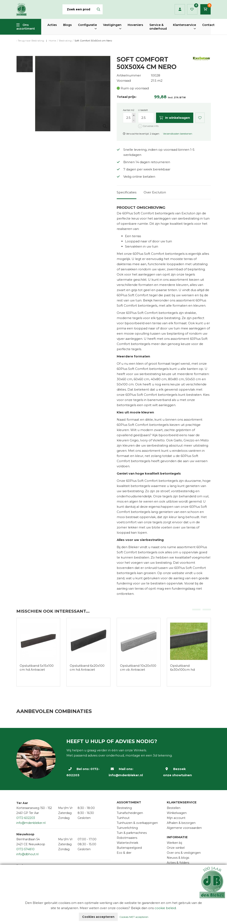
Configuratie (87, 25)
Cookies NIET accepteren (133, 916)
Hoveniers (135, 25)
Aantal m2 (128, 110)
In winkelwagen (174, 118)
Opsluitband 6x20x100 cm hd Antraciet (87, 668)
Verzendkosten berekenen (177, 133)
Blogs (67, 25)
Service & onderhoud (158, 26)
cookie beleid (165, 908)
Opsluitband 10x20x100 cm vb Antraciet (138, 668)
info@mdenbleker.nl (126, 775)
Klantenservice (184, 25)
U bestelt (143, 110)
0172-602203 (25, 818)
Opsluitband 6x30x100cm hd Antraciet (182, 669)
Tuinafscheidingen (130, 813)
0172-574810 (25, 849)
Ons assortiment (25, 26)
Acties (52, 25)
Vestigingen (112, 25)
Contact (208, 25)
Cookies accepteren (98, 917)
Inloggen (180, 9)
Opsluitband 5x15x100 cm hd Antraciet (37, 668)
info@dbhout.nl (27, 854)
